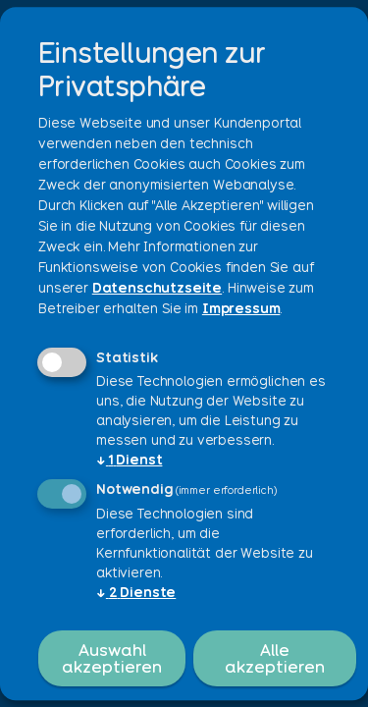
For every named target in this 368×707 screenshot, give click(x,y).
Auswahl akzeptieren (112, 658)
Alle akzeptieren (275, 658)
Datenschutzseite (157, 288)
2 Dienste (136, 592)
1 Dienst (129, 459)
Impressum (241, 308)
